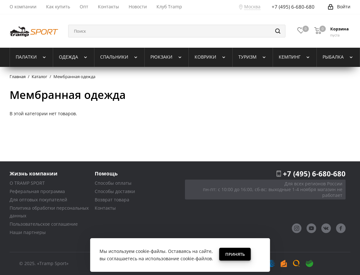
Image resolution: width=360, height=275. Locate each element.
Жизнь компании (34, 173)
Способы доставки (115, 191)
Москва (252, 7)
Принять (235, 254)
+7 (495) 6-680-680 (314, 173)
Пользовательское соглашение (44, 224)
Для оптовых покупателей (38, 200)
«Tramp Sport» (52, 263)
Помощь (106, 173)
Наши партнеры (28, 232)
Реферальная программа (37, 191)
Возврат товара (112, 200)
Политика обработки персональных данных (49, 212)
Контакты (105, 208)
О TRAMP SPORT (27, 183)
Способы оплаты (113, 183)
